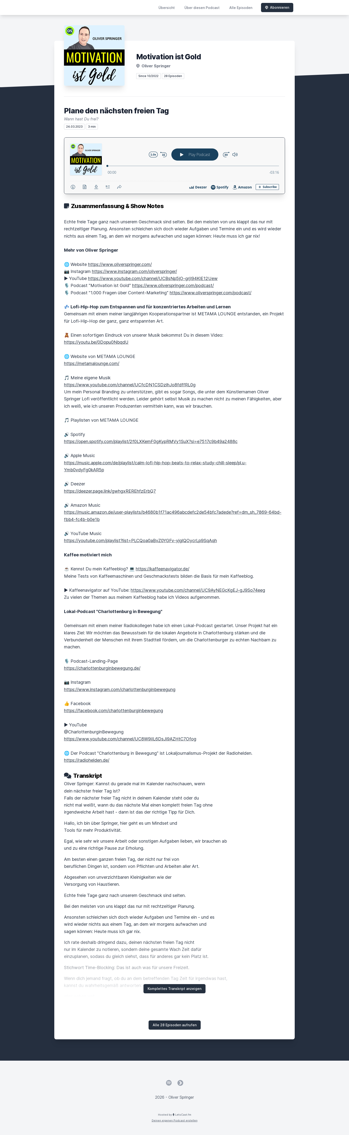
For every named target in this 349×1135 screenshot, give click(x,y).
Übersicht (167, 8)
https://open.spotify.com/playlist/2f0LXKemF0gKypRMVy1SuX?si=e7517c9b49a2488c (151, 441)
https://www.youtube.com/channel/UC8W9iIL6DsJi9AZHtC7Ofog (130, 738)
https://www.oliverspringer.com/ (120, 264)
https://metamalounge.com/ (91, 363)
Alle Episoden (240, 8)
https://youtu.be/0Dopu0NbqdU (96, 342)
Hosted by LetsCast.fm (174, 1114)
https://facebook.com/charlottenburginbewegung (113, 710)
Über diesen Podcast (202, 8)
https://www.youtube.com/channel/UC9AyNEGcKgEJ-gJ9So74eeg (198, 590)
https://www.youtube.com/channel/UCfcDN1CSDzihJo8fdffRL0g (130, 384)
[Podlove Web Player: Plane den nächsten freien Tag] (174, 166)
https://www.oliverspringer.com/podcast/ (173, 285)
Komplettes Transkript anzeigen (174, 989)
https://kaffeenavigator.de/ (162, 568)
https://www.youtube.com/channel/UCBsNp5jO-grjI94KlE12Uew (153, 278)
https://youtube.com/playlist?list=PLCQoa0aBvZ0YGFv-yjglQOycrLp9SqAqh (140, 540)
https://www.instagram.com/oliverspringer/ (134, 271)
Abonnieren (277, 7)
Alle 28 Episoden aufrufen (175, 1025)
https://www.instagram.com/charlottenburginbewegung (119, 689)
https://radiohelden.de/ (86, 760)
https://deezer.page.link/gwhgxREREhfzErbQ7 (110, 491)
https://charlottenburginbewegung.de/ (102, 668)
